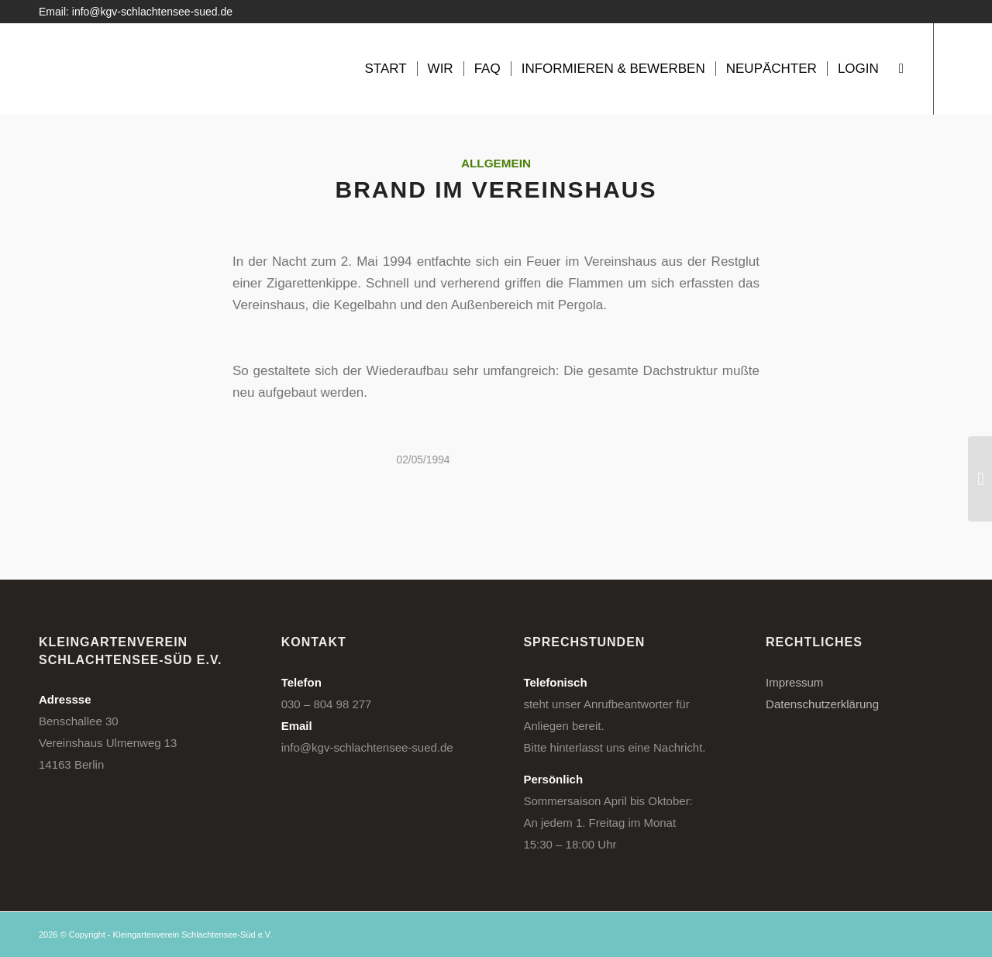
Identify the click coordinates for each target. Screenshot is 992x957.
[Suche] (901, 69)
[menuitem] (385, 69)
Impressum (794, 682)
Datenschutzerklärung (822, 704)
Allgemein (496, 163)
